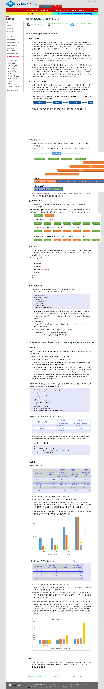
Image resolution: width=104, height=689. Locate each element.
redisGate (45, 6)
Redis (57, 6)
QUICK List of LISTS (55, 676)
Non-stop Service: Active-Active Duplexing (75, 13)
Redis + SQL (29, 13)
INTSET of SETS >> (78, 676)
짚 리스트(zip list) (55, 194)
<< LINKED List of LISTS (33, 676)
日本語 (35, 5)
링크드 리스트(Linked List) (40, 194)
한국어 (35, 3)
